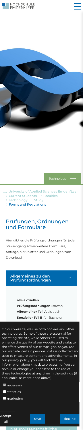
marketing (13, 399)
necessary (12, 385)
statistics (12, 392)
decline (70, 419)
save (37, 419)
